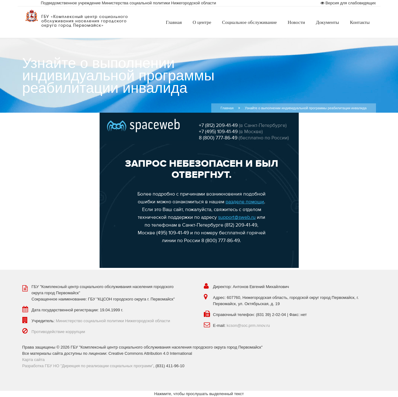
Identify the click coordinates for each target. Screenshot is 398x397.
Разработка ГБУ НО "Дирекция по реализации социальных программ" (88, 365)
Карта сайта (33, 359)
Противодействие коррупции (58, 331)
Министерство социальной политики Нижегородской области (113, 320)
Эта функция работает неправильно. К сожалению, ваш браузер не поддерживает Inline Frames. (199, 190)
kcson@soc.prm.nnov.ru (248, 325)
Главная (227, 108)
